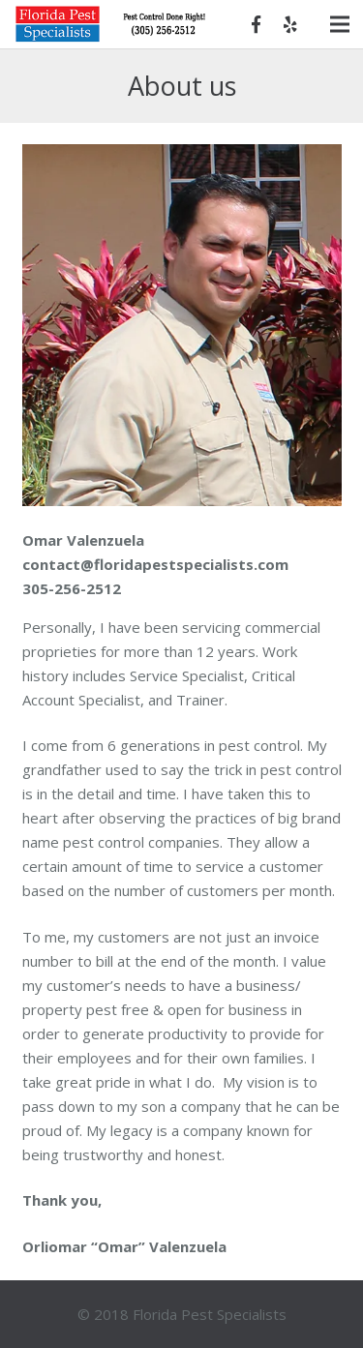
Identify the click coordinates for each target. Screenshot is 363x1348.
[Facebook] (255, 24)
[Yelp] (290, 24)
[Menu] (339, 24)
